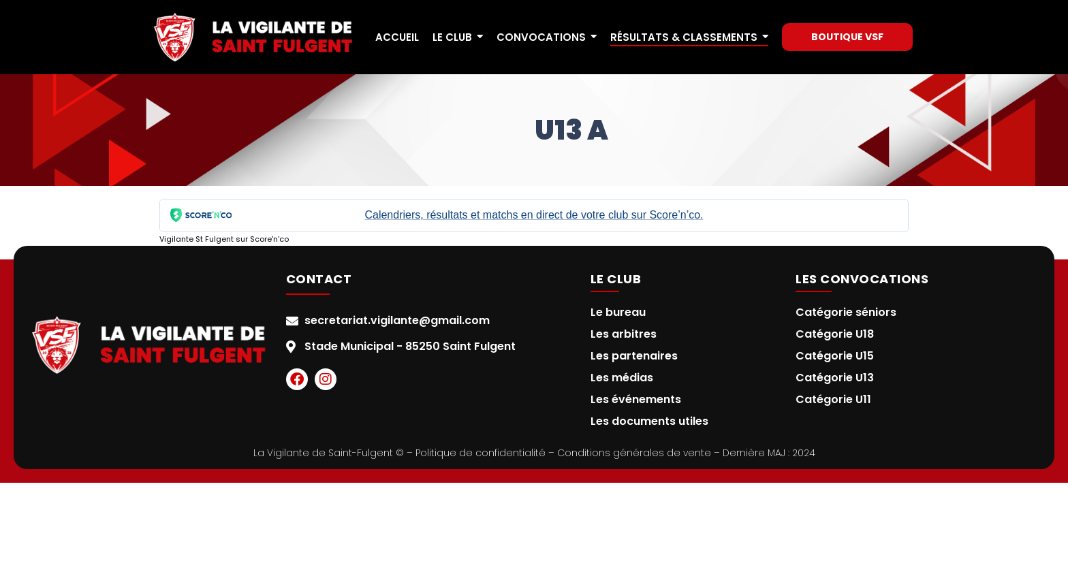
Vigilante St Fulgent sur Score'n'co (224, 239)
